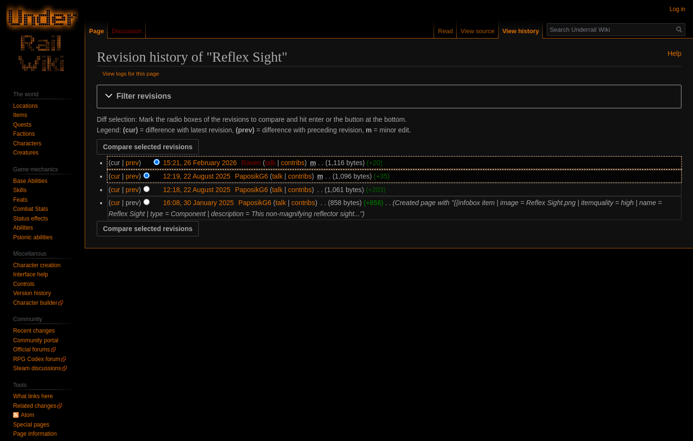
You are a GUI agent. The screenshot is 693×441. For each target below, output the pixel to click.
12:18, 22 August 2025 (197, 190)
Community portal (35, 340)
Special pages (31, 424)
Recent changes (34, 330)
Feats (20, 199)
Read (445, 31)
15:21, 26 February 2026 (200, 163)
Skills (19, 190)
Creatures (25, 152)
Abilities (23, 227)
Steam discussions (37, 368)
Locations (25, 106)
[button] (389, 96)
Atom (27, 415)
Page (96, 31)
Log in (677, 9)
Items (20, 115)
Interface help (30, 274)
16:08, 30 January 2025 (198, 203)
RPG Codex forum (36, 359)
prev (132, 163)
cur (115, 176)
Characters (27, 143)
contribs (293, 163)
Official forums (31, 349)
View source (478, 31)
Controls (24, 284)
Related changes (34, 405)
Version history (32, 293)
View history (520, 31)
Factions (24, 133)
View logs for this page (131, 73)
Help (674, 53)
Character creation (37, 265)
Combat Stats (30, 209)
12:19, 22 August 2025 (197, 176)
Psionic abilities (32, 237)
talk (270, 163)
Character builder (35, 302)
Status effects (30, 218)
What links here (33, 396)
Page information (35, 433)
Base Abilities (30, 181)
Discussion (127, 31)
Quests (22, 124)
